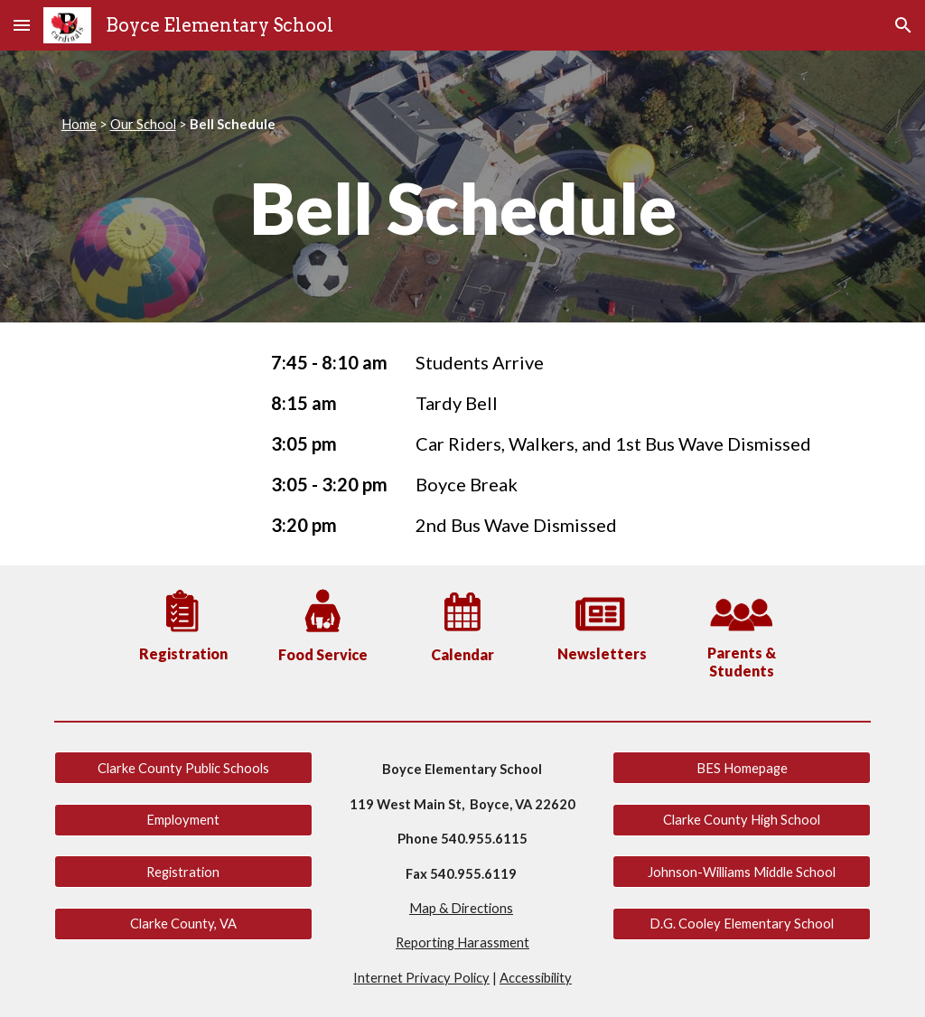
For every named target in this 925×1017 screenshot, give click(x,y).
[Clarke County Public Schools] (183, 767)
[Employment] (183, 819)
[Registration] (183, 871)
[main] (463, 124)
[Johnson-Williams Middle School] (741, 871)
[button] (21, 25)
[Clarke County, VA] (183, 923)
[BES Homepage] (741, 767)
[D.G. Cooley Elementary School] (741, 923)
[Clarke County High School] (741, 819)
